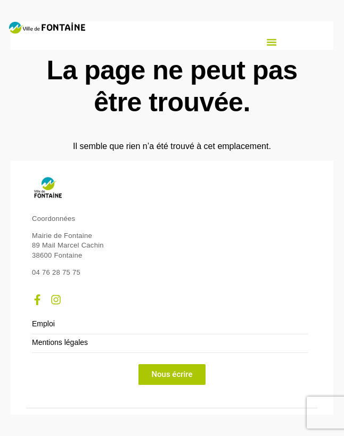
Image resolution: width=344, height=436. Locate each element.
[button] (272, 42)
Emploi (43, 324)
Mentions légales (60, 342)
